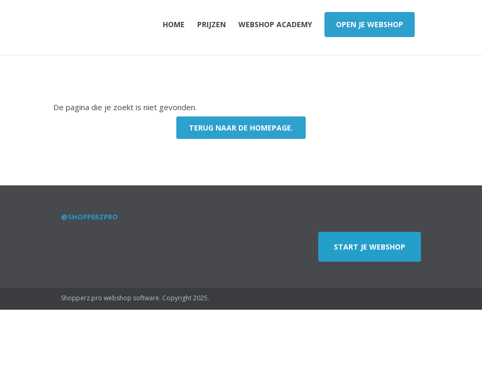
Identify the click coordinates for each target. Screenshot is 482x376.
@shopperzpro (89, 216)
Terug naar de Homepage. (241, 128)
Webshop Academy (275, 24)
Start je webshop (369, 247)
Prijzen (211, 24)
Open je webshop (369, 24)
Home (174, 24)
